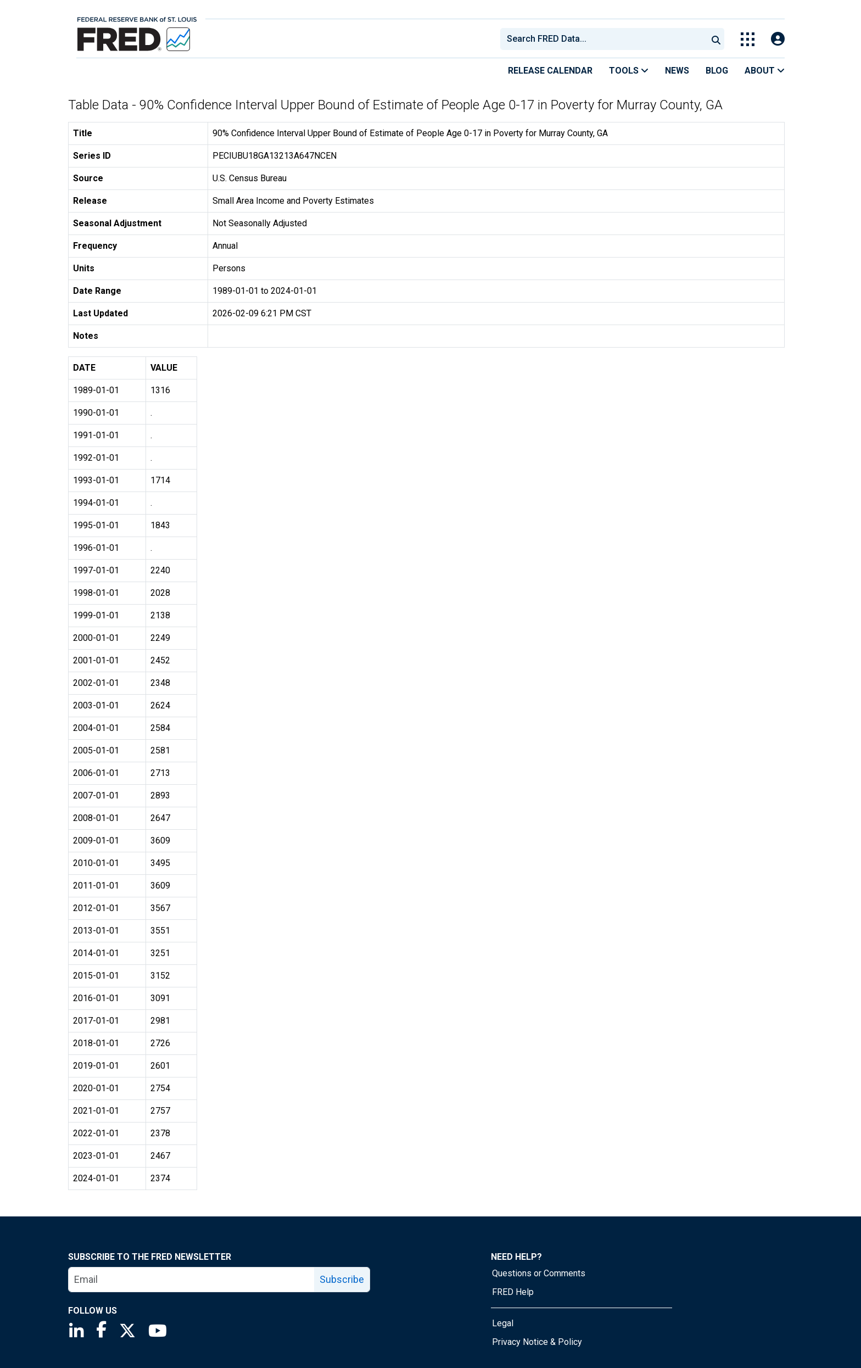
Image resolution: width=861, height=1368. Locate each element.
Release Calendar (550, 70)
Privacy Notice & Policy (537, 1342)
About (765, 70)
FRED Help (513, 1292)
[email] (192, 1280)
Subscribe (342, 1279)
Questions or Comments (538, 1273)
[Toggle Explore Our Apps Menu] (747, 39)
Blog (717, 70)
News (677, 70)
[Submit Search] (716, 39)
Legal (502, 1323)
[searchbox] (605, 39)
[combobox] (602, 39)
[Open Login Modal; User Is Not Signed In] (778, 39)
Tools (628, 70)
